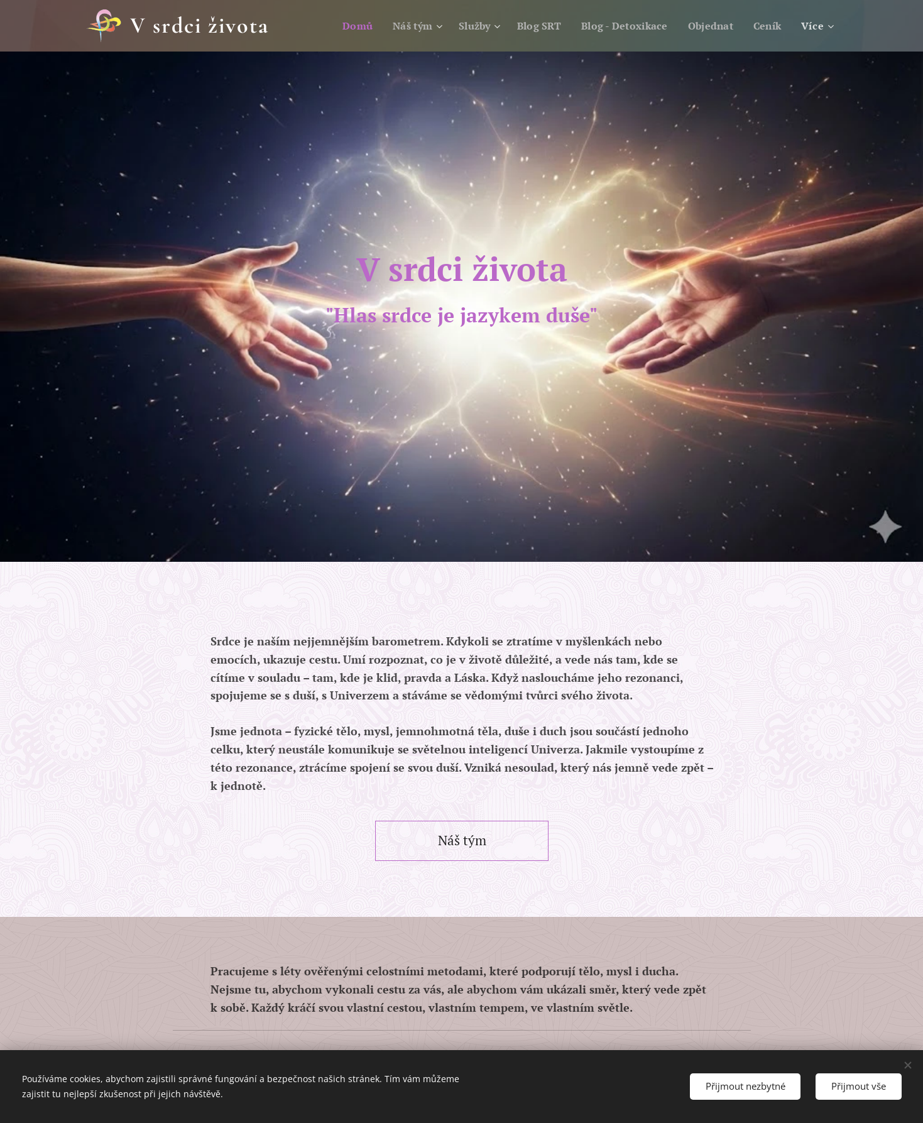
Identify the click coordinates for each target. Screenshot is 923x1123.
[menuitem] (343, 25)
